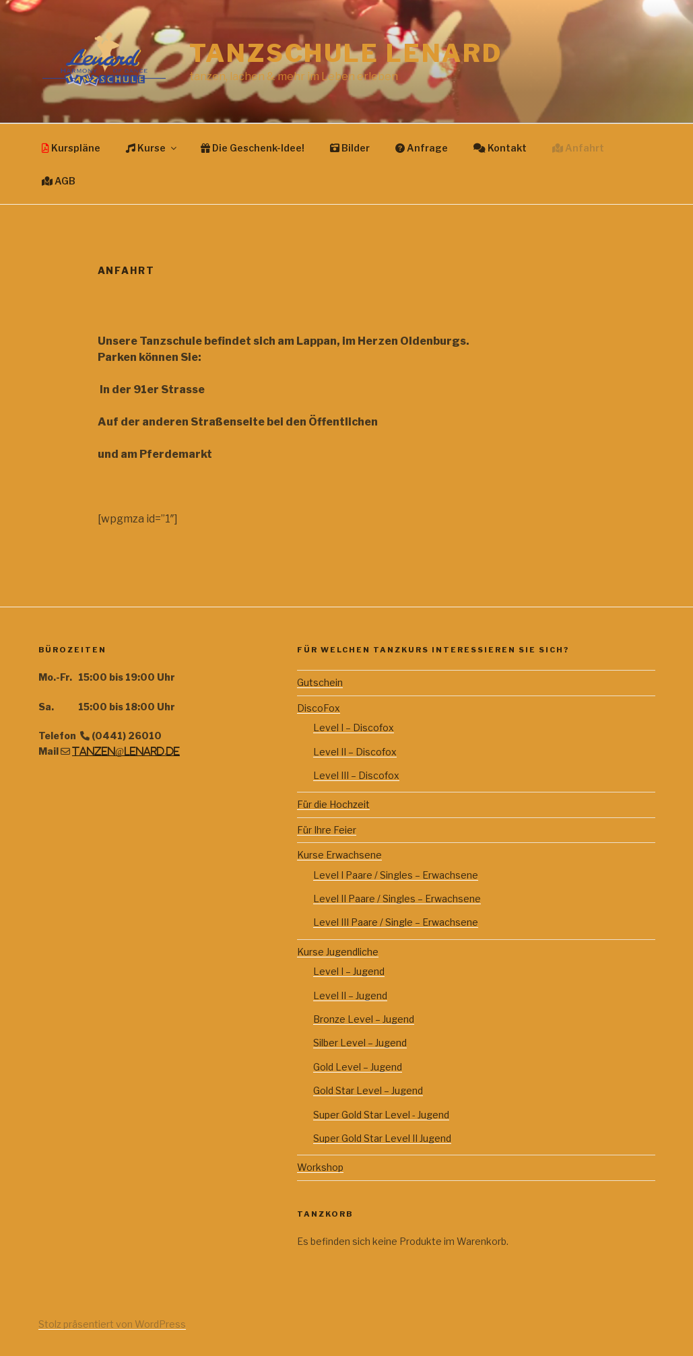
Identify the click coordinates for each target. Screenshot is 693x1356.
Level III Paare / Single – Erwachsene (395, 922)
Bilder (350, 148)
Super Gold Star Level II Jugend (382, 1138)
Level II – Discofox (355, 751)
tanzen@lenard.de (126, 751)
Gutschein (320, 682)
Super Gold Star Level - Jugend (381, 1114)
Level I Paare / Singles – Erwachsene (395, 875)
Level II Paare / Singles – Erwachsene (397, 898)
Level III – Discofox (356, 775)
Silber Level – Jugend (360, 1042)
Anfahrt (578, 148)
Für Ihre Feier (326, 830)
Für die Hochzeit (333, 804)
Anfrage (421, 148)
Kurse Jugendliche (337, 951)
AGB (58, 181)
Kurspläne (71, 148)
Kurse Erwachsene (339, 854)
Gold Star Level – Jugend (368, 1090)
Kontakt (500, 148)
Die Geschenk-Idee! (252, 148)
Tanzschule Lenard (345, 53)
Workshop (320, 1167)
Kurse (152, 148)
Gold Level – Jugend (357, 1067)
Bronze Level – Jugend (363, 1019)
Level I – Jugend (349, 971)
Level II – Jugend (350, 995)
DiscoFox (318, 708)
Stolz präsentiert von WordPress (112, 1324)
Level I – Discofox (353, 727)
